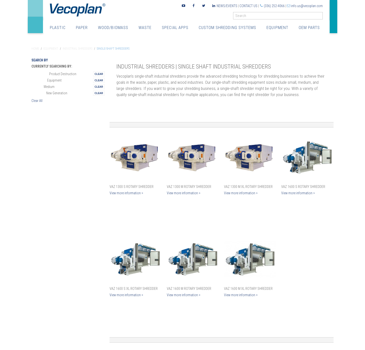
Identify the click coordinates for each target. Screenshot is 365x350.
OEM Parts (309, 27)
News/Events (227, 6)
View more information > (126, 193)
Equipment (277, 27)
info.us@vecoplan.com (307, 6)
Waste (145, 27)
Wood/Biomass (113, 27)
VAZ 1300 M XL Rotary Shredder (248, 187)
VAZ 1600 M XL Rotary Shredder (248, 289)
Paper (82, 27)
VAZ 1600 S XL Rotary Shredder (134, 289)
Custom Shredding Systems (227, 27)
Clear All (36, 101)
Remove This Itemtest (98, 73)
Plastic (58, 27)
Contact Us (248, 6)
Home (35, 48)
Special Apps (175, 27)
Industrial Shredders (77, 48)
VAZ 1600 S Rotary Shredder (303, 187)
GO (321, 17)
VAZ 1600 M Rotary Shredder (189, 289)
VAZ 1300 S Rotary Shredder (132, 187)
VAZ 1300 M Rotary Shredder (189, 187)
